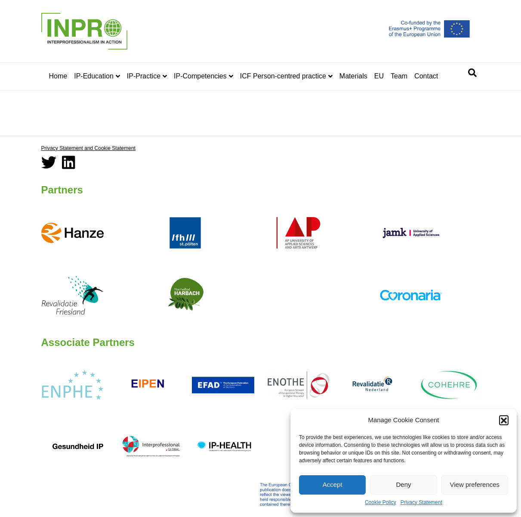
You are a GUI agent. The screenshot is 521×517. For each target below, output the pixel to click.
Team (399, 76)
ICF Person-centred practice (283, 76)
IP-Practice (143, 76)
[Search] (472, 73)
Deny (403, 484)
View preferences (475, 484)
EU (379, 76)
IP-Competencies (200, 76)
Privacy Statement (421, 502)
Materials (353, 76)
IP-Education (94, 76)
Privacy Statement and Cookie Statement (88, 148)
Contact (426, 76)
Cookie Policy (380, 502)
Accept (332, 484)
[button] (503, 420)
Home (58, 76)
